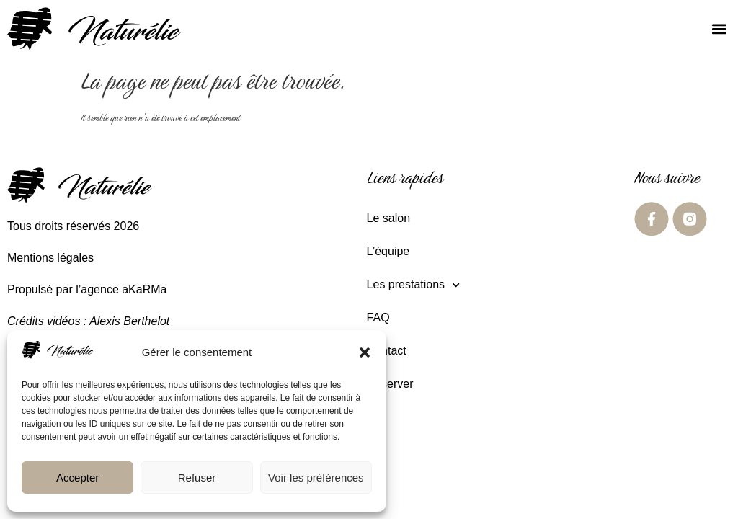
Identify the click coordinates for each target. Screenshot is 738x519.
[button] (364, 352)
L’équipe (388, 251)
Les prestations (414, 285)
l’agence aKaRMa (121, 289)
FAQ (378, 317)
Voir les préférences (316, 477)
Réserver (390, 384)
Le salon (389, 218)
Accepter (77, 477)
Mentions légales (50, 258)
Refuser (197, 477)
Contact (386, 351)
